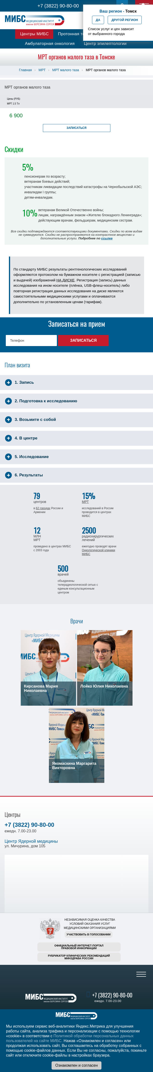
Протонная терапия (77, 34)
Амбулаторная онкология (50, 43)
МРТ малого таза (65, 70)
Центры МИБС (34, 34)
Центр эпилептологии (105, 43)
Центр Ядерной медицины (31, 841)
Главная (25, 70)
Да (98, 20)
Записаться (76, 128)
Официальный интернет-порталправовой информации (79, 947)
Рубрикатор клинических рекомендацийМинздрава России (79, 957)
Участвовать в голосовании (88, 934)
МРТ (42, 70)
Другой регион (125, 20)
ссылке (107, 238)
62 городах (43, 508)
